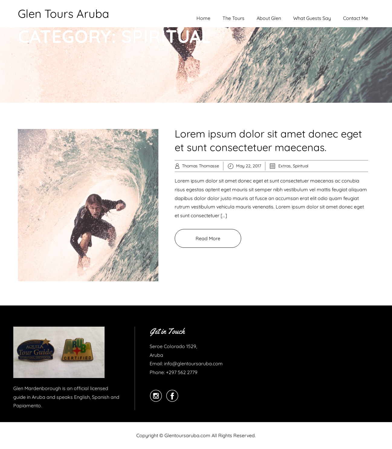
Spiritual (300, 166)
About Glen (269, 18)
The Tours (233, 18)
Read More (208, 238)
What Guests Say (312, 18)
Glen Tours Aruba (63, 13)
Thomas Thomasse (200, 166)
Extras (284, 166)
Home (203, 18)
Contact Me (355, 18)
